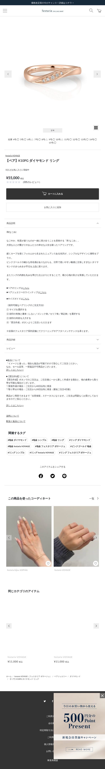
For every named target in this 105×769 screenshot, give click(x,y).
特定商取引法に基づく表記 (52, 730)
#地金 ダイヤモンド (17, 440)
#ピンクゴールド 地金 (80, 446)
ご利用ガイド (52, 716)
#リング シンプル (16, 452)
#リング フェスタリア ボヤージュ (75, 452)
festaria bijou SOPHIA (17, 570)
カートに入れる (52, 194)
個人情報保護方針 (52, 744)
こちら (26, 288)
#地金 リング (58, 440)
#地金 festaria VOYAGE (19, 446)
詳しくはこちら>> (15, 370)
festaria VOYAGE (13, 155)
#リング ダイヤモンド (79, 440)
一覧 (92, 498)
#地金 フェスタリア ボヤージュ (50, 446)
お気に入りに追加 (52, 207)
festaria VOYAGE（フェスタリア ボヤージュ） (32, 676)
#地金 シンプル (39, 440)
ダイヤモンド (75, 676)
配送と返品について (15, 421)
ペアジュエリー (60, 676)
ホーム (9, 676)
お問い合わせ (52, 751)
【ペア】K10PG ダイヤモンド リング (24, 679)
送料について (12, 415)
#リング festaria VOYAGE (42, 452)
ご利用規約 (52, 737)
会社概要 (52, 723)
